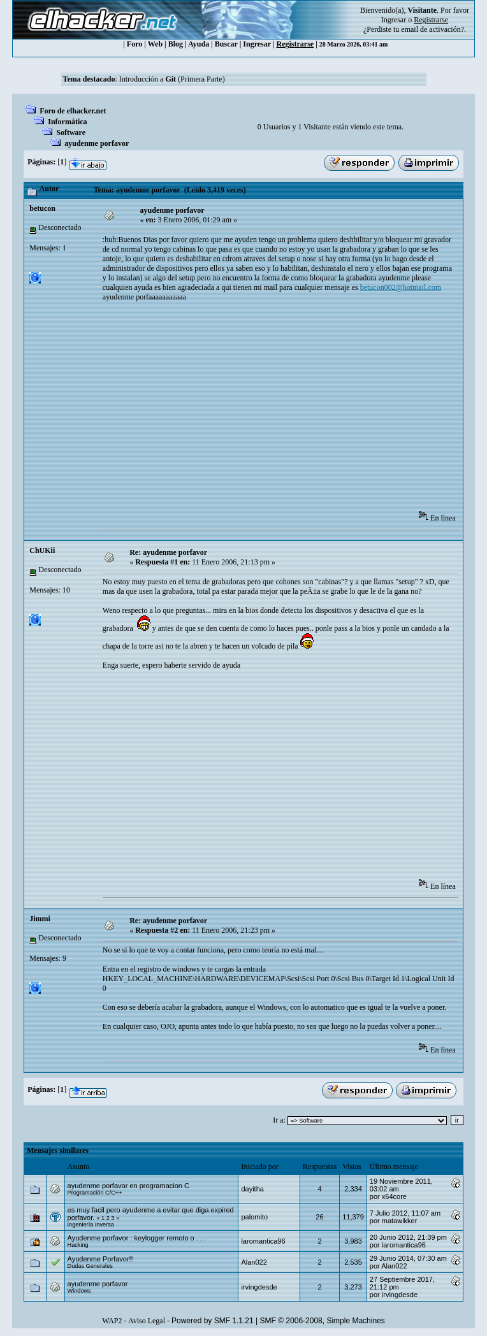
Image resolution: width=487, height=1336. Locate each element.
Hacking (78, 1245)
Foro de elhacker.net (73, 110)
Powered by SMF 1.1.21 (212, 1320)
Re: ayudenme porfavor (168, 552)
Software (70, 132)
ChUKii (42, 550)
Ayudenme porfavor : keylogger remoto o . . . (137, 1238)
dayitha (252, 1189)
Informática (67, 121)
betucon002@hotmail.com (400, 287)
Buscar (226, 44)
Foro (134, 44)
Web (155, 44)
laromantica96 (263, 1241)
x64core (394, 1196)
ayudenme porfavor (96, 143)
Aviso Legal (146, 1320)
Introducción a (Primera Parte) (172, 79)
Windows (79, 1291)
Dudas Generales (90, 1266)
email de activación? (432, 29)
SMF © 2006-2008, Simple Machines (322, 1320)
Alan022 (253, 1262)
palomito (254, 1217)
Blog (175, 44)
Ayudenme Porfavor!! (100, 1259)
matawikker (400, 1221)
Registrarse (295, 44)
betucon (42, 208)
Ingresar (393, 19)
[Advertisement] (295, 410)
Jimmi (39, 918)
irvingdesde (259, 1287)
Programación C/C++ (95, 1192)
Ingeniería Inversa (91, 1224)
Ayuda (198, 44)
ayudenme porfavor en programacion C (128, 1185)
